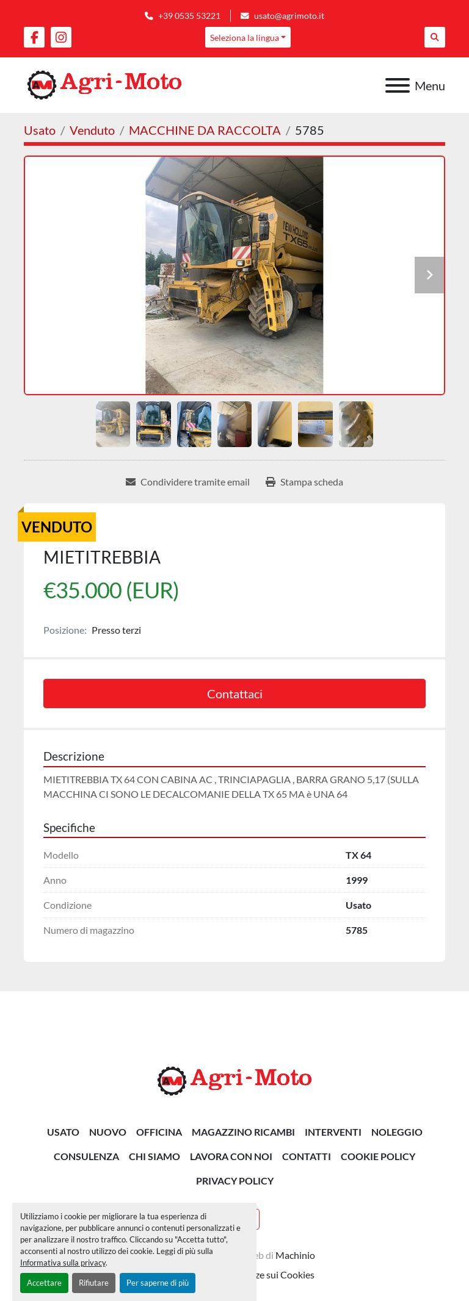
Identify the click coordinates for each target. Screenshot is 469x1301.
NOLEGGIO (397, 1132)
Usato (63, 1132)
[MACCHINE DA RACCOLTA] (205, 130)
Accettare (44, 1283)
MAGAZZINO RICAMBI (243, 1132)
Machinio (295, 1255)
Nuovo (107, 1132)
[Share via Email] (188, 481)
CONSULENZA (86, 1156)
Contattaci (235, 693)
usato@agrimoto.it (289, 16)
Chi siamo (154, 1156)
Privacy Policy (235, 1180)
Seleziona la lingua (244, 37)
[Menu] (397, 85)
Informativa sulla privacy (63, 1262)
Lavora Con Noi (231, 1156)
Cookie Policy (378, 1156)
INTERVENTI (333, 1132)
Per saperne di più (157, 1283)
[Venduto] (92, 130)
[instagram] (61, 37)
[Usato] (40, 130)
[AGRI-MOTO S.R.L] (234, 1080)
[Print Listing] (304, 481)
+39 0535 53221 (189, 16)
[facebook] (34, 37)
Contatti (306, 1156)
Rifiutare (94, 1283)
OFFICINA (159, 1132)
